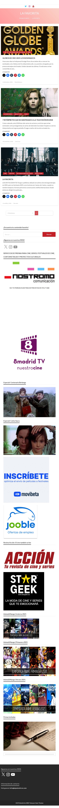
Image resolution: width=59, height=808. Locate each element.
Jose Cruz (17, 141)
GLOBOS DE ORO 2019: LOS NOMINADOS (18, 58)
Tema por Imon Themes (36, 803)
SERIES (29, 52)
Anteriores (11, 213)
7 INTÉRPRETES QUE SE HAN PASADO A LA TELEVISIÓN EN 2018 (27, 120)
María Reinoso (18, 82)
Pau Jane (16, 203)
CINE (5, 52)
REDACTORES (18, 114)
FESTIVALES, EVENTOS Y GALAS (17, 52)
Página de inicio (24, 18)
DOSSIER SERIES (8, 114)
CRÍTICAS (11, 173)
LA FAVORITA (7, 179)
